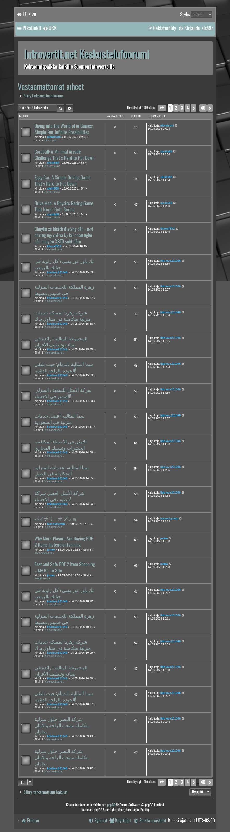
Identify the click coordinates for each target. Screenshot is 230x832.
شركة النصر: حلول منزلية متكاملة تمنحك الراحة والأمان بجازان (62, 725)
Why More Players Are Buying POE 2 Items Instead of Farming (64, 541)
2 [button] (176, 108)
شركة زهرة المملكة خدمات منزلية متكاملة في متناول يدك (63, 316)
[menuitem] (50, 28)
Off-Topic (50, 140)
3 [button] (182, 108)
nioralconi (54, 136)
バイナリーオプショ (56, 519)
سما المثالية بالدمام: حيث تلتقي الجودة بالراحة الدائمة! (64, 367)
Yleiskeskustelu (54, 249)
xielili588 (53, 162)
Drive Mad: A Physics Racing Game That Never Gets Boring (64, 206)
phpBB (111, 804)
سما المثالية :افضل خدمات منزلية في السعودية (59, 419)
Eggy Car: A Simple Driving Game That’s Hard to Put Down (62, 180)
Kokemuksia (52, 165)
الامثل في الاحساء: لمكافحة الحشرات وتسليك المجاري (61, 444)
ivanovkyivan (56, 523)
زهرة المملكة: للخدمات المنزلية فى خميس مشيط (64, 290)
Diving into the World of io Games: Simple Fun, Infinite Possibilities (64, 129)
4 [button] (188, 108)
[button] (162, 108)
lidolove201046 (57, 272)
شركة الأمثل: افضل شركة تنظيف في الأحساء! (59, 496)
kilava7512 (54, 246)
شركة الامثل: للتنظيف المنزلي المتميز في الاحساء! (63, 393)
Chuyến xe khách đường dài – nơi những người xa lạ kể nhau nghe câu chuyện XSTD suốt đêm (64, 235)
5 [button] (194, 108)
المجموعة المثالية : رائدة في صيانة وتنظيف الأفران (61, 341)
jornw (51, 549)
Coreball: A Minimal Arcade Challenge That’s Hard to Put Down (64, 155)
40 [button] (203, 108)
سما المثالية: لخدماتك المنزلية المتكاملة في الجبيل (62, 470)
